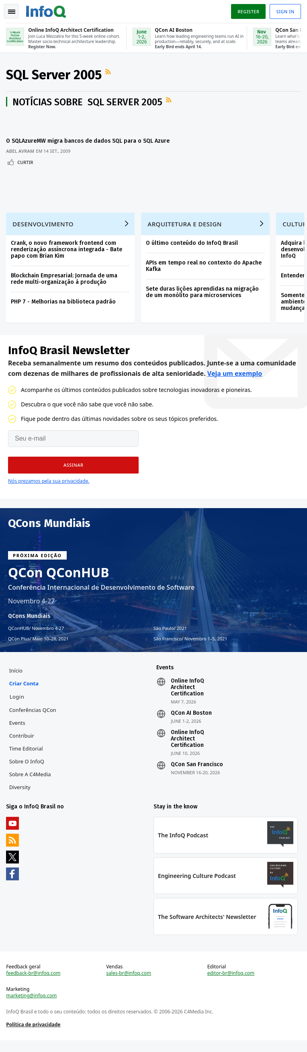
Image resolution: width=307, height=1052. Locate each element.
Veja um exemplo (234, 382)
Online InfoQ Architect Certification (187, 697)
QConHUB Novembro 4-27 (36, 638)
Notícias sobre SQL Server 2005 (88, 102)
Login (17, 706)
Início (16, 680)
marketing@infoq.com (31, 1007)
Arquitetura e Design (185, 233)
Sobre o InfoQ (26, 771)
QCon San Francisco (197, 774)
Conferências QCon (32, 720)
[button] (73, 474)
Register (248, 11)
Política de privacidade (33, 1035)
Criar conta (24, 693)
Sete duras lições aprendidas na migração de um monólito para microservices (202, 301)
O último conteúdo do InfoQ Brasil (192, 251)
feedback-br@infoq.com (33, 984)
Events (17, 732)
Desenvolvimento (43, 233)
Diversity (20, 797)
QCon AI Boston (191, 723)
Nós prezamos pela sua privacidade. (48, 490)
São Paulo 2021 (170, 638)
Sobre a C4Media (30, 784)
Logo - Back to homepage (47, 10)
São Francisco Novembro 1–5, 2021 (190, 648)
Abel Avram (20, 159)
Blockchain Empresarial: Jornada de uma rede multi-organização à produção (64, 287)
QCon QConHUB (58, 581)
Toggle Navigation (11, 12)
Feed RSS (109, 72)
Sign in (285, 11)
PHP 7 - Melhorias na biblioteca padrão (63, 310)
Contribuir (21, 745)
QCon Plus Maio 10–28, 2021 (38, 648)
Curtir (25, 170)
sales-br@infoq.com (128, 984)
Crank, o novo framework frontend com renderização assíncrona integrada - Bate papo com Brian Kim (67, 258)
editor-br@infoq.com (230, 984)
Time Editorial (26, 758)
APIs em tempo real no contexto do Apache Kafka (204, 274)
